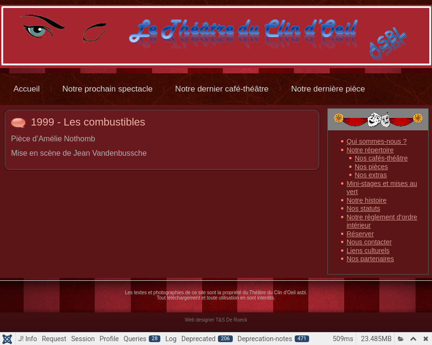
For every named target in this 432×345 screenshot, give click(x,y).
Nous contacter (369, 242)
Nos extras (371, 175)
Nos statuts (363, 208)
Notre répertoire (370, 150)
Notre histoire (366, 200)
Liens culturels (368, 250)
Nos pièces (371, 167)
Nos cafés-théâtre (381, 158)
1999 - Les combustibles (88, 122)
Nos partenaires (370, 259)
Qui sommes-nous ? (377, 141)
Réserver (360, 234)
